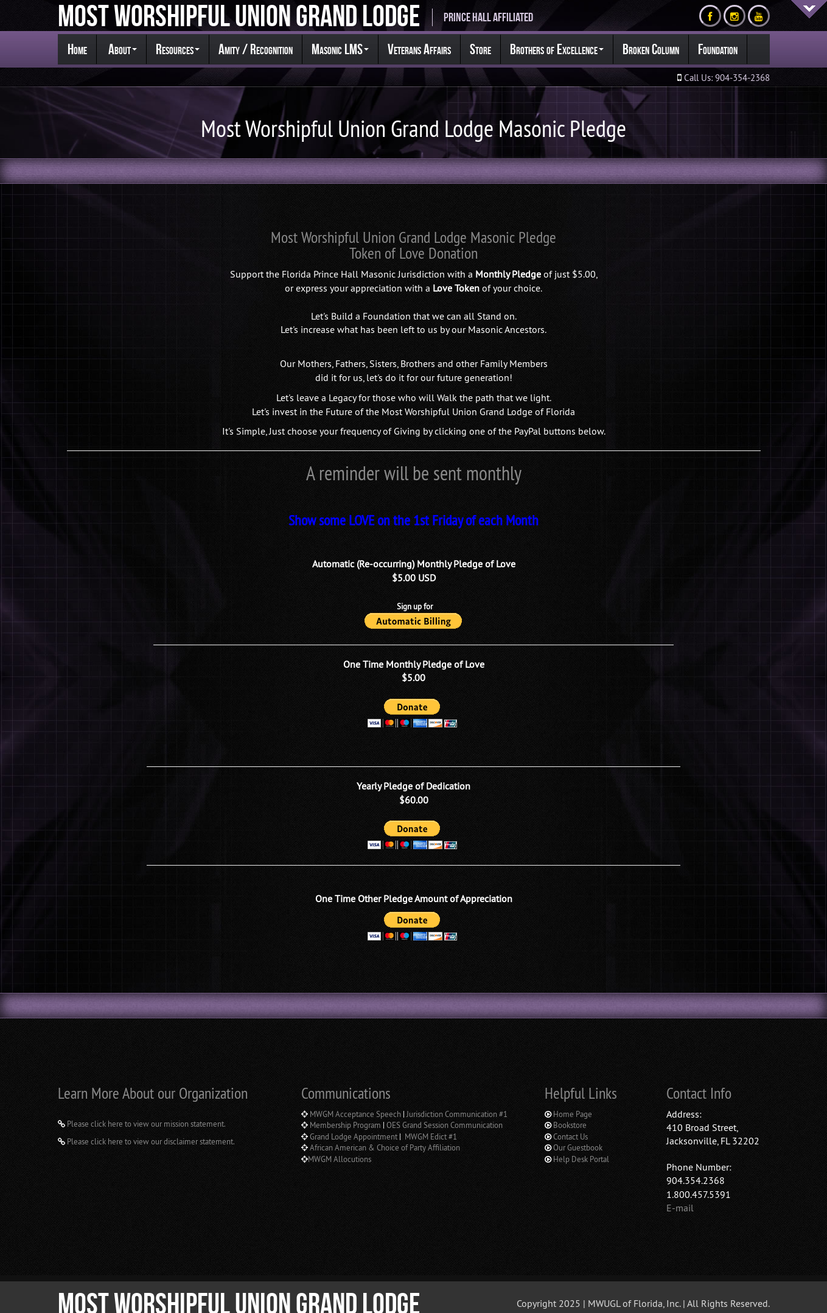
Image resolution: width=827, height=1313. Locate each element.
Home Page (572, 1099)
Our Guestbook (577, 1133)
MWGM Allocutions (339, 1144)
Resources (178, 49)
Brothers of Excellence (557, 49)
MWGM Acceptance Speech (355, 1099)
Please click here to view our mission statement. (145, 1109)
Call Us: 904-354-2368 (726, 77)
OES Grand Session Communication (444, 1110)
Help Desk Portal (581, 1144)
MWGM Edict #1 (431, 1121)
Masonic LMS (340, 49)
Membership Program (345, 1110)
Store (480, 49)
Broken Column (651, 49)
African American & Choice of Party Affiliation (384, 1133)
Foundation (718, 49)
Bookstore (570, 1110)
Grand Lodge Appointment (354, 1121)
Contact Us (570, 1121)
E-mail (680, 1192)
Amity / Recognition (255, 49)
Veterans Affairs (419, 49)
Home (77, 49)
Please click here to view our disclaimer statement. (150, 1126)
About (121, 49)
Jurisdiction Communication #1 (457, 1099)
